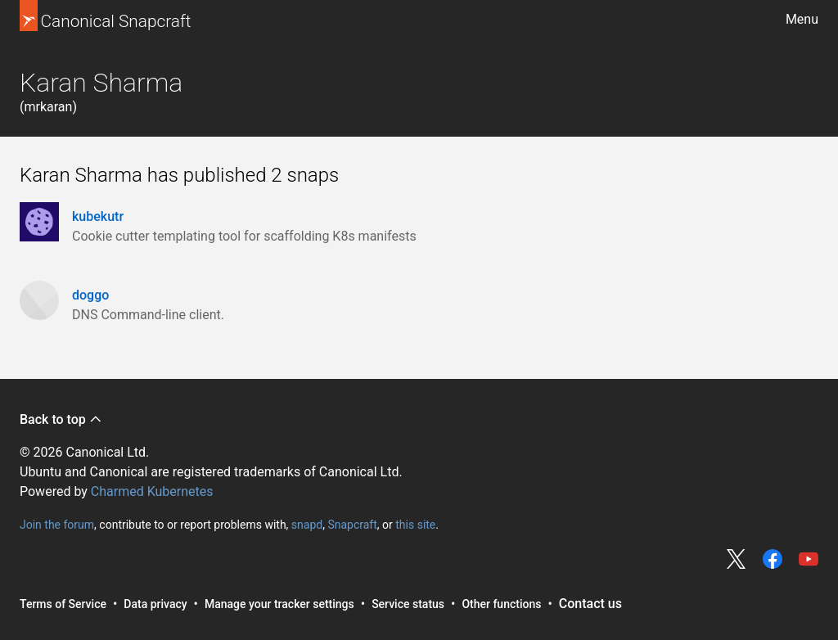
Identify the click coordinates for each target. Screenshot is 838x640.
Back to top (61, 419)
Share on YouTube (808, 559)
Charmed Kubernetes (152, 491)
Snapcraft (351, 524)
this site (415, 524)
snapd (306, 524)
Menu (802, 19)
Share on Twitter (736, 559)
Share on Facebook (772, 559)
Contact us (590, 603)
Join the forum (57, 524)
